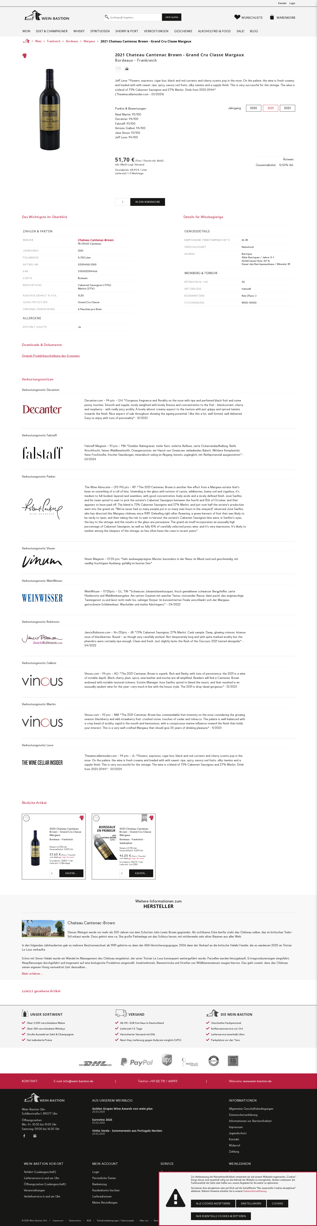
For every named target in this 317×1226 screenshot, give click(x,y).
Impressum (236, 1127)
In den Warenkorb (147, 205)
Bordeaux (72, 44)
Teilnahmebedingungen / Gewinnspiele (115, 1220)
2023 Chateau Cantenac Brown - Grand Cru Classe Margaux (135, 835)
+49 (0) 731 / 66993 (163, 1081)
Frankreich (53, 44)
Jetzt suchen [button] (171, 17)
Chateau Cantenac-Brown (96, 243)
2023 (287, 111)
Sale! (258, 32)
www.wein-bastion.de (257, 1081)
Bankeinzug (99, 1184)
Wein (26, 32)
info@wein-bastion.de (78, 1081)
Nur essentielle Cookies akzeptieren (221, 1216)
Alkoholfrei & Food (230, 32)
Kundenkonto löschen (106, 1190)
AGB (89, 1220)
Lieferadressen (102, 1196)
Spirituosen (106, 32)
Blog (274, 32)
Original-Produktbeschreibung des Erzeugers (51, 359)
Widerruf (234, 1145)
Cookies (277, 1203)
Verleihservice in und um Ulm (42, 1196)
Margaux (89, 44)
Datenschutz (75, 1220)
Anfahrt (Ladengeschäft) (40, 1172)
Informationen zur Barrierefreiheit (250, 1121)
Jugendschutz (238, 1133)
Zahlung (234, 1151)
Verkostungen (167, 32)
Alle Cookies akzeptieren (213, 1203)
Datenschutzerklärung (243, 1115)
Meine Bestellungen (104, 1202)
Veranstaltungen (34, 1190)
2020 (253, 111)
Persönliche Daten (104, 1178)
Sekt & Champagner (53, 32)
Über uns (144, 1220)
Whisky (83, 32)
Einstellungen (251, 1203)
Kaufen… (71, 876)
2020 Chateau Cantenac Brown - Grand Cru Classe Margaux (65, 835)
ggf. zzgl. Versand (66, 860)
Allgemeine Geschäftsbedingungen (251, 1109)
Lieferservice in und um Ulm (41, 1178)
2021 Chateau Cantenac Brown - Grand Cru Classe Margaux (146, 44)
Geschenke (197, 32)
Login (292, 3)
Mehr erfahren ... (32, 977)
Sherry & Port (135, 32)
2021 (271, 111)
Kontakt (282, 3)
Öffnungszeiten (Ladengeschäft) (45, 1184)
